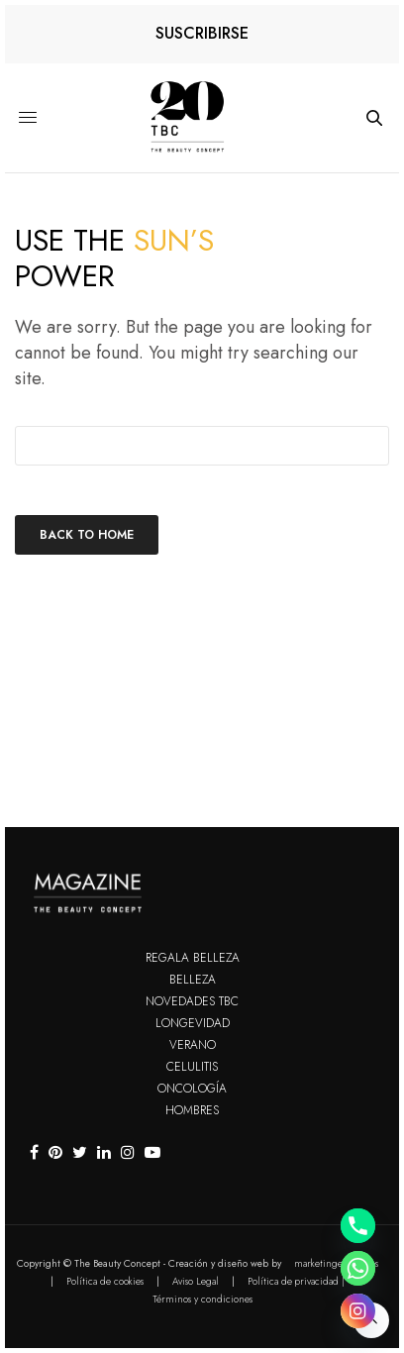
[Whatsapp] (358, 1268)
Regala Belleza (193, 958)
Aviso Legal (195, 1281)
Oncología (192, 1088)
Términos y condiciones (202, 1299)
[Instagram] (358, 1311)
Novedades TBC (192, 1001)
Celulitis (192, 1067)
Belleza (192, 980)
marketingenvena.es (336, 1263)
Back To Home (87, 535)
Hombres (192, 1110)
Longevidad (192, 1023)
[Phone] (358, 1225)
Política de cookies (105, 1281)
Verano (192, 1045)
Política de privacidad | (296, 1281)
